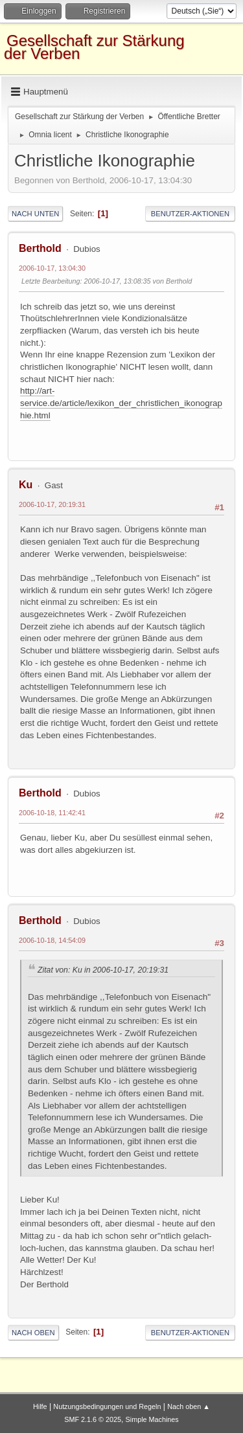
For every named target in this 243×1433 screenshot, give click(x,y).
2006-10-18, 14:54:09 (52, 940)
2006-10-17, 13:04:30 (52, 268)
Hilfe (40, 1406)
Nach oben (33, 1333)
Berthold (40, 248)
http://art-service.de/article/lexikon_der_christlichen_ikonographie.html (121, 403)
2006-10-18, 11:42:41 (52, 813)
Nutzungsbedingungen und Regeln (107, 1406)
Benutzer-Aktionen (190, 214)
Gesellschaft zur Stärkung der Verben (94, 47)
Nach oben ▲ (188, 1406)
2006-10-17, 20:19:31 (52, 504)
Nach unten (35, 214)
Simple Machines (152, 1419)
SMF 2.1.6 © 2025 (92, 1419)
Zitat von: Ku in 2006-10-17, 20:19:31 (103, 970)
